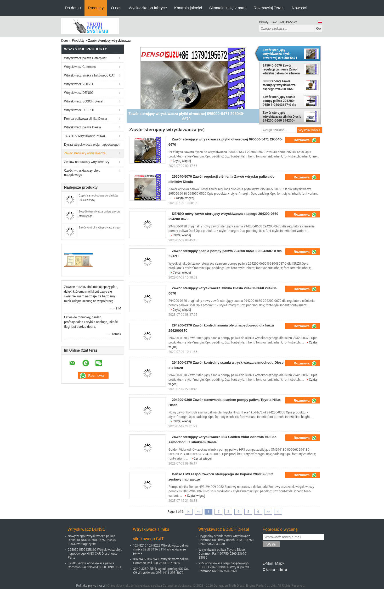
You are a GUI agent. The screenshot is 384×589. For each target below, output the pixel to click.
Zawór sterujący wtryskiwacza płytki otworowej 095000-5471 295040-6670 (280, 54)
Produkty (96, 8)
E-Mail (268, 563)
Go (318, 28)
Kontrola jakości (188, 8)
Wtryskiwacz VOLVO (78, 84)
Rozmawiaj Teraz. (269, 8)
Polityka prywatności (90, 585)
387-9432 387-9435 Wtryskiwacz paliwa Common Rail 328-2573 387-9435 (161, 561)
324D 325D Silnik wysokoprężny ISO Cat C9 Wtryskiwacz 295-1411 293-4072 (161, 571)
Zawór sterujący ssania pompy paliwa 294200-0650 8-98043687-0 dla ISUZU (279, 101)
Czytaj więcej (182, 161)
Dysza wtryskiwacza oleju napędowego (91, 144)
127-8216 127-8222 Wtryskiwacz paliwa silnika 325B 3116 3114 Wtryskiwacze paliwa (161, 549)
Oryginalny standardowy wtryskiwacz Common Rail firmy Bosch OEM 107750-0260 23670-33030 (226, 540)
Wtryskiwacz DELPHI (79, 110)
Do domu (73, 8)
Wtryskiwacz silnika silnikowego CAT (89, 75)
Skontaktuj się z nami (227, 8)
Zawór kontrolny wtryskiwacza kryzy (100, 227)
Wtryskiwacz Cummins (80, 67)
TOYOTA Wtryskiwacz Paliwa (84, 136)
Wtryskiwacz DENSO (79, 93)
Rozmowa (305, 140)
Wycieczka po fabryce (148, 8)
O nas (116, 8)
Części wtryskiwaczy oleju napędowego (82, 173)
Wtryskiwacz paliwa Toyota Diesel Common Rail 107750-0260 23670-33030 (223, 553)
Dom (64, 40)
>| (278, 512)
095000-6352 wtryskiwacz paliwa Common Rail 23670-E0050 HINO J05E (95, 565)
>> (268, 512)
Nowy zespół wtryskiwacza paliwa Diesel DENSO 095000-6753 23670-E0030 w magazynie (92, 540)
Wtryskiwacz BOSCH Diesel (83, 101)
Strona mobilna (275, 570)
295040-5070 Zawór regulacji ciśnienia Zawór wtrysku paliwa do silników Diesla (281, 69)
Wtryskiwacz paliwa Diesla (82, 127)
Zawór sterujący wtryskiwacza (85, 153)
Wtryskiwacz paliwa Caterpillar (85, 58)
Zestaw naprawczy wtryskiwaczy (86, 162)
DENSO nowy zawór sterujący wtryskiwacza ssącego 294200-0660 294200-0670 (279, 85)
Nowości (299, 8)
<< (198, 512)
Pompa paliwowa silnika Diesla (85, 119)
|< (188, 512)
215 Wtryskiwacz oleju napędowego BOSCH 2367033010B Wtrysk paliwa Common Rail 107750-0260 (224, 567)
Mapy (279, 563)
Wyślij (271, 544)
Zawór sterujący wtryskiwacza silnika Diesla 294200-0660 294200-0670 (282, 116)
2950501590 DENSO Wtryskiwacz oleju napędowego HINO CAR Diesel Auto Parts (95, 553)
